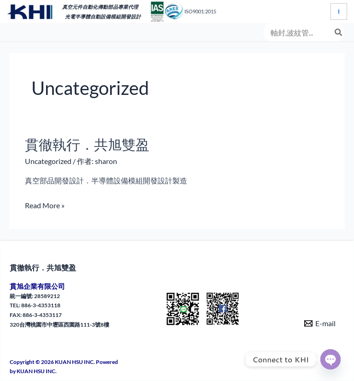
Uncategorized (48, 161)
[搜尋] (339, 32)
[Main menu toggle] (338, 11)
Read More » (45, 205)
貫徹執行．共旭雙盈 (87, 144)
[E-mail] (320, 323)
